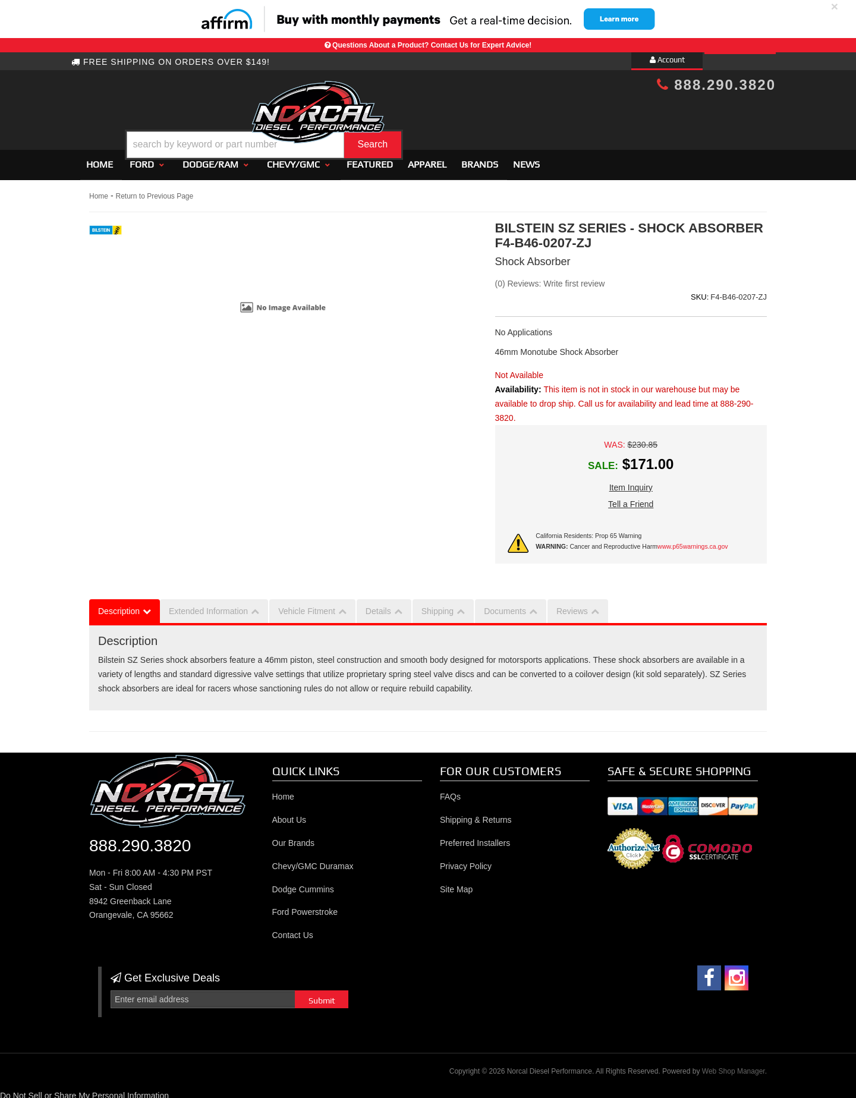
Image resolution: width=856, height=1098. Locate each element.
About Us (289, 815)
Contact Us (292, 930)
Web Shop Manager (733, 1066)
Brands (479, 159)
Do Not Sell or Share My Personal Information (84, 1091)
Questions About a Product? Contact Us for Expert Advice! (431, 45)
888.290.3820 (716, 85)
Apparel (427, 159)
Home (99, 159)
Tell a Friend (630, 499)
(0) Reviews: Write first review (550, 278)
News (526, 159)
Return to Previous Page (154, 191)
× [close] (834, 6)
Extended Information (208, 606)
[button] (438, 115)
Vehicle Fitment (306, 606)
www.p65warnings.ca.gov (692, 541)
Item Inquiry (631, 482)
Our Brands (293, 837)
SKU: (700, 292)
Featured (370, 159)
